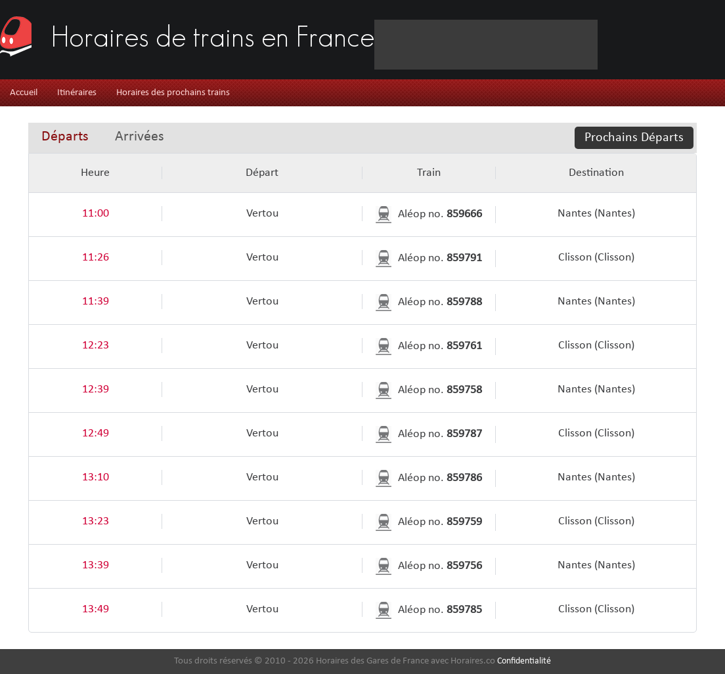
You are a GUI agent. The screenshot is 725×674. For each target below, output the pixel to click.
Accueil (23, 93)
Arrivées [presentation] (139, 136)
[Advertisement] (205, 61)
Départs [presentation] (65, 136)
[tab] (65, 138)
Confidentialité (524, 661)
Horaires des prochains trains (173, 93)
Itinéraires (77, 93)
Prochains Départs (634, 137)
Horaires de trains (212, 33)
